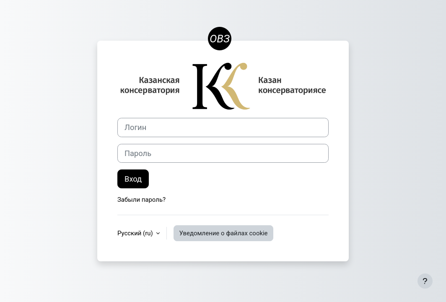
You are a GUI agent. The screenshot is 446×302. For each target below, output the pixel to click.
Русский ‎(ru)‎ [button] (135, 233)
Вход (133, 178)
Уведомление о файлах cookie (223, 233)
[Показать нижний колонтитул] (425, 281)
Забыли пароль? (141, 199)
